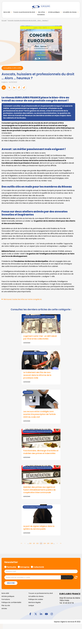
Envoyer (11, 583)
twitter (35, 614)
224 (44, 544)
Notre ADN (6, 12)
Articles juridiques (54, 12)
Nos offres (41, 12)
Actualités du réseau (70, 12)
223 (41, 544)
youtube (46, 614)
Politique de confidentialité (11, 603)
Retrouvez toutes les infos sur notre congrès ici (22, 299)
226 (52, 544)
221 (34, 544)
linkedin (41, 614)
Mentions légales (34, 603)
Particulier (11, 567)
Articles (4, 609)
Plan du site (6, 606)
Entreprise (24, 567)
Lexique (31, 606)
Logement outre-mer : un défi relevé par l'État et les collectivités (40, 337)
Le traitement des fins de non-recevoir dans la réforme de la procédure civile (37, 375)
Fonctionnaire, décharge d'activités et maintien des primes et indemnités (41, 452)
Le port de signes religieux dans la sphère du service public (39, 528)
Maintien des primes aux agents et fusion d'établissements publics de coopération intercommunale (39, 490)
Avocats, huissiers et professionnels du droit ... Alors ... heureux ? (28, 20)
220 (30, 544)
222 (37, 544)
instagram (51, 614)
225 (48, 544)
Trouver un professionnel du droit (24, 12)
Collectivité (38, 567)
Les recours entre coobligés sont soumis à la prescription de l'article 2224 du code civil (39, 414)
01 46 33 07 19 (68, 603)
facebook (30, 614)
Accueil (4, 20)
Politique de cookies (35, 600)
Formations (41, 14)
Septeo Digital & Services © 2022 (67, 622)
